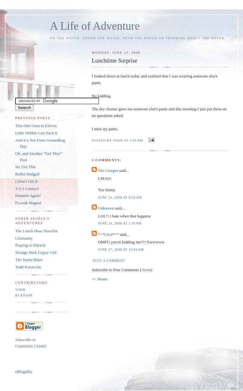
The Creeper (108, 170)
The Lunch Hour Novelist (36, 231)
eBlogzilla (23, 371)
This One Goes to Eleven (36, 125)
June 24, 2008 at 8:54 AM (120, 197)
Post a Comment (109, 260)
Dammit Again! (28, 195)
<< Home (100, 279)
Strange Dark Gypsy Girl (35, 252)
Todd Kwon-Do (28, 267)
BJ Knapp (24, 295)
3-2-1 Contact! (27, 188)
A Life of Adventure (95, 26)
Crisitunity (24, 238)
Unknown (106, 208)
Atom (146, 269)
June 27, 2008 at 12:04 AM (121, 249)
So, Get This (25, 166)
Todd (20, 289)
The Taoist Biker (29, 259)
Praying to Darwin (30, 245)
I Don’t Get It (26, 181)
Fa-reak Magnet (28, 202)
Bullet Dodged (27, 174)
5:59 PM (137, 140)
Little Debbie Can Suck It (36, 133)
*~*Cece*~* (108, 234)
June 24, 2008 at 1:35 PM (120, 223)
